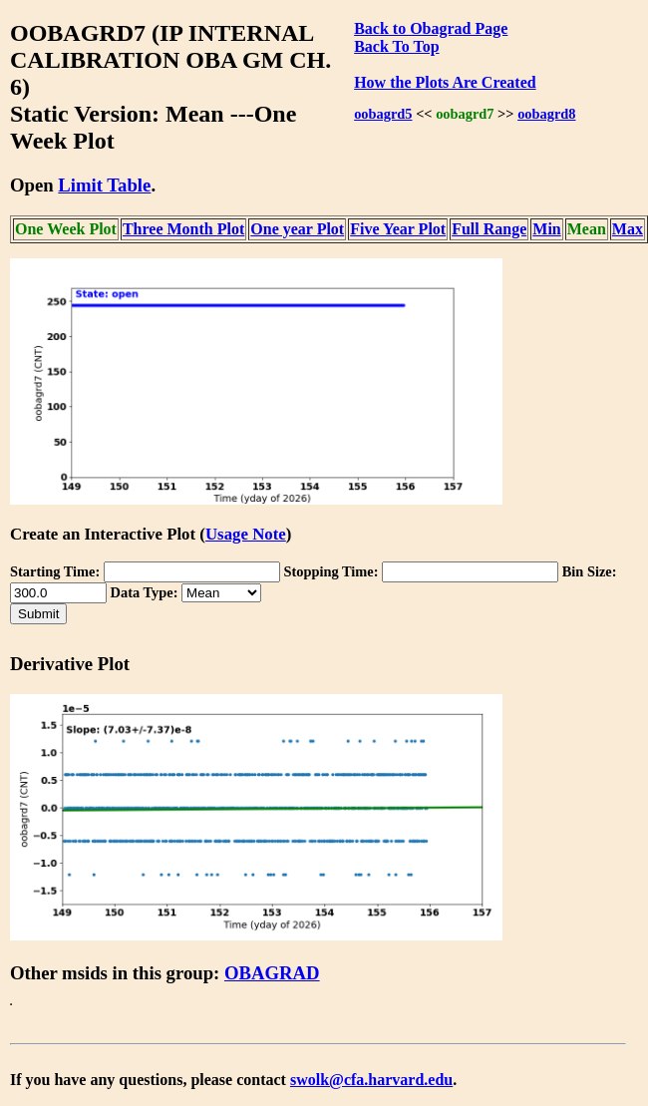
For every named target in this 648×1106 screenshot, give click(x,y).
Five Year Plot (398, 228)
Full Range (489, 228)
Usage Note (245, 534)
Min (546, 228)
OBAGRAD (272, 972)
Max (627, 228)
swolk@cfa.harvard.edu (371, 1079)
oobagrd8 (546, 114)
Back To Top (396, 46)
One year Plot (297, 228)
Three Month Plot (183, 228)
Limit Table (104, 185)
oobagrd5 (383, 114)
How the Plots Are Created (444, 82)
